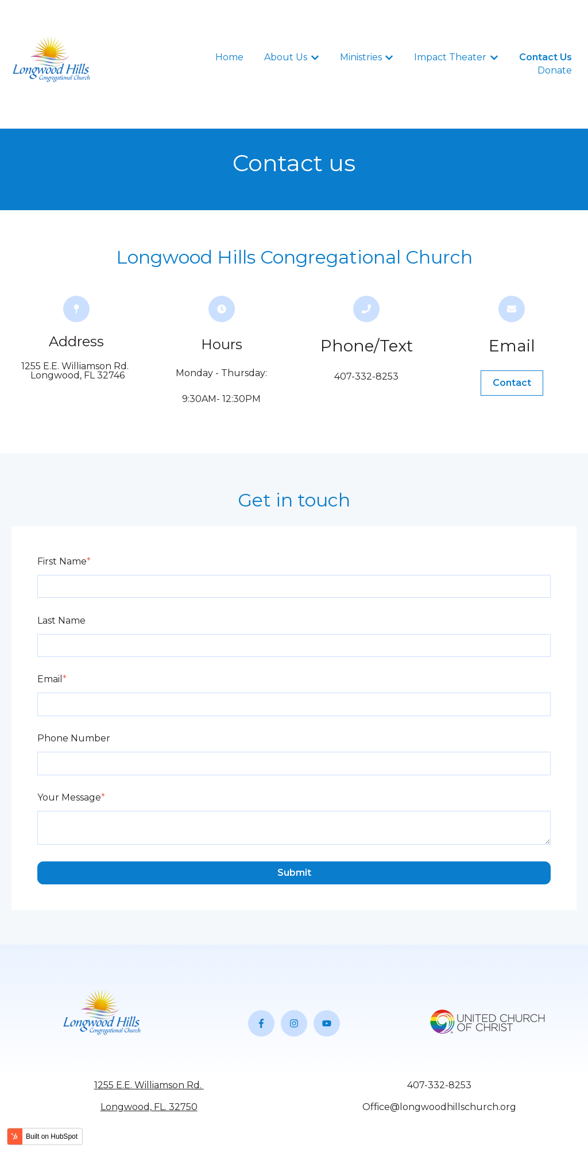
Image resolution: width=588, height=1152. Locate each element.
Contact (512, 382)
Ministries (361, 57)
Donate (554, 70)
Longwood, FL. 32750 (149, 1106)
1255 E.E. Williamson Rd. (149, 1085)
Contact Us (545, 57)
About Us (285, 57)
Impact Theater (450, 57)
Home (229, 57)
